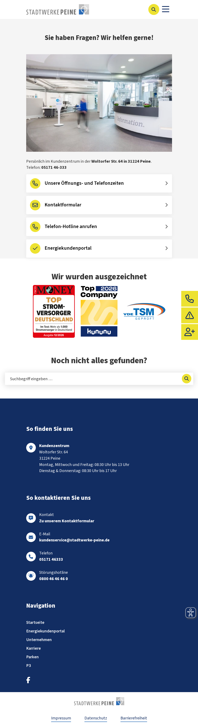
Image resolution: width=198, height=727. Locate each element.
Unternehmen (39, 640)
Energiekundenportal (68, 248)
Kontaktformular (63, 204)
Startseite (35, 622)
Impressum (61, 718)
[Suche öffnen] (153, 9)
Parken (32, 657)
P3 (28, 666)
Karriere (33, 648)
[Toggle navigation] (165, 9)
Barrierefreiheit (133, 718)
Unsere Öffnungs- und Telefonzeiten (84, 183)
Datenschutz (95, 718)
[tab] (189, 299)
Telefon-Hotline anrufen (71, 226)
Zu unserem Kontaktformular (66, 521)
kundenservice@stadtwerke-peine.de (74, 540)
